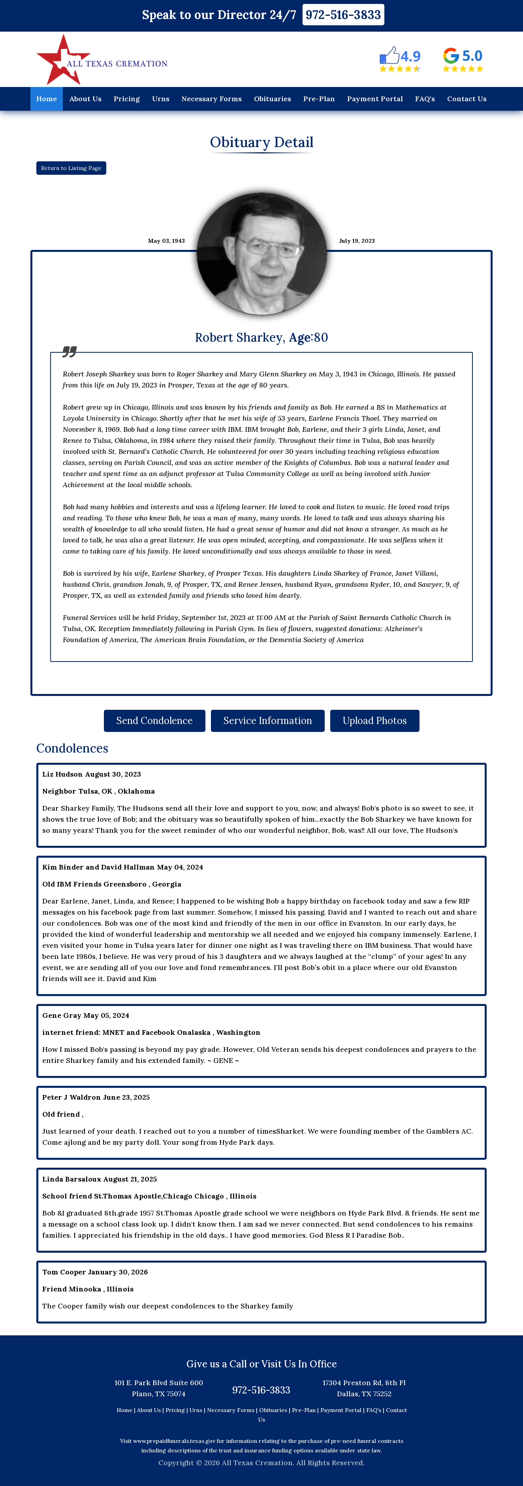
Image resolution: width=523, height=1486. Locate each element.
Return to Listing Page (71, 168)
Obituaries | (275, 1410)
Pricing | (178, 1410)
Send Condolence (155, 721)
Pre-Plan (319, 98)
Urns (160, 98)
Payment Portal (375, 98)
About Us (85, 98)
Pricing (127, 98)
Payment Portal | (343, 1410)
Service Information (268, 721)
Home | (126, 1410)
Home (46, 98)
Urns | (198, 1410)
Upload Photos (375, 721)
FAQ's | (376, 1410)
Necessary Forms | (233, 1410)
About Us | (150, 1410)
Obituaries (272, 98)
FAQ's (425, 98)
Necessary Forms (212, 98)
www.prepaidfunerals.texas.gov (174, 1440)
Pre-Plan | (306, 1410)
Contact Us (467, 98)
